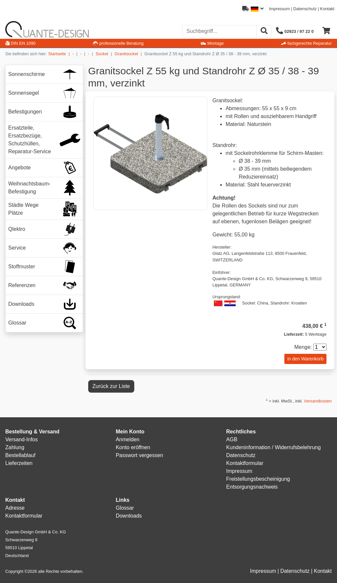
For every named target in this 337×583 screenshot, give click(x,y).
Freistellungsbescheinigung (258, 479)
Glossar (125, 508)
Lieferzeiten (19, 463)
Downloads (129, 516)
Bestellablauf (20, 455)
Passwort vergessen (139, 455)
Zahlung (14, 447)
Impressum (279, 8)
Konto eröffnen (133, 447)
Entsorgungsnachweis (252, 487)
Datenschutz (305, 8)
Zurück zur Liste (111, 386)
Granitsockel (126, 53)
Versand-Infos (21, 439)
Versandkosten (318, 401)
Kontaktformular (244, 463)
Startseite (57, 53)
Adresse (15, 508)
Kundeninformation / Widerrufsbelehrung (273, 447)
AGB (231, 439)
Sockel (102, 53)
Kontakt (327, 8)
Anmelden (128, 439)
